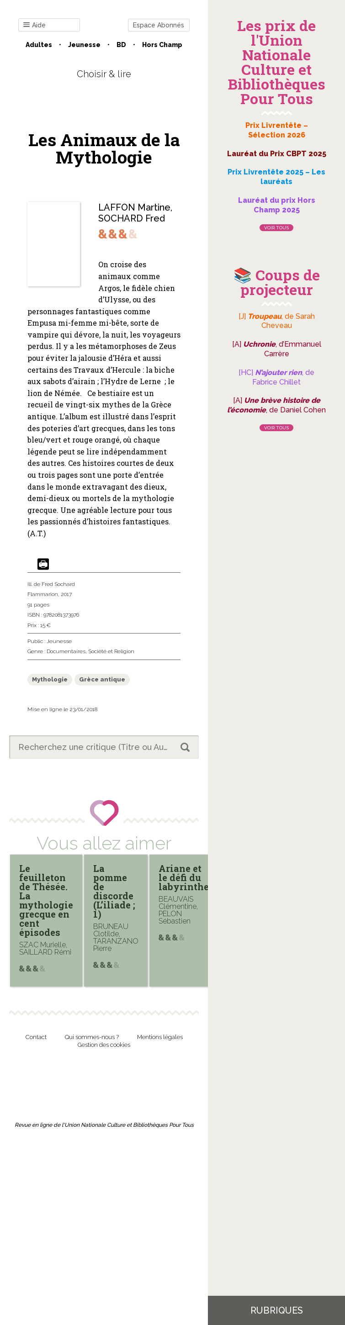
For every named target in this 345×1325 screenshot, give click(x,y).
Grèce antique (102, 679)
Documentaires (66, 651)
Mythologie (50, 679)
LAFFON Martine (134, 207)
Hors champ (162, 44)
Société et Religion (111, 651)
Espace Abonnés (158, 25)
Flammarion (42, 594)
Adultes (39, 44)
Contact (36, 1037)
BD (121, 44)
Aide (34, 25)
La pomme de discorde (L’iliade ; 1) (114, 891)
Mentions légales (160, 1037)
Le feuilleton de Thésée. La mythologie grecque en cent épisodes (46, 900)
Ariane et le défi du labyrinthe (184, 877)
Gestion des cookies (104, 1044)
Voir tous (276, 227)
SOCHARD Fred (131, 218)
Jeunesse (84, 44)
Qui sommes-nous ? (92, 1037)
